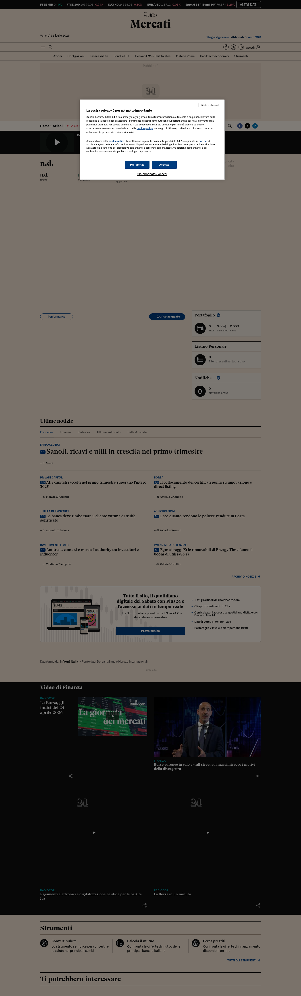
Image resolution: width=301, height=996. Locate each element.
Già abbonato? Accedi (152, 174)
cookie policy (145, 128)
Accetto (164, 164)
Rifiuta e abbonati (210, 105)
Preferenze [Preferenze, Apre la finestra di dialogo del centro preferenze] (137, 164)
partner (203, 141)
